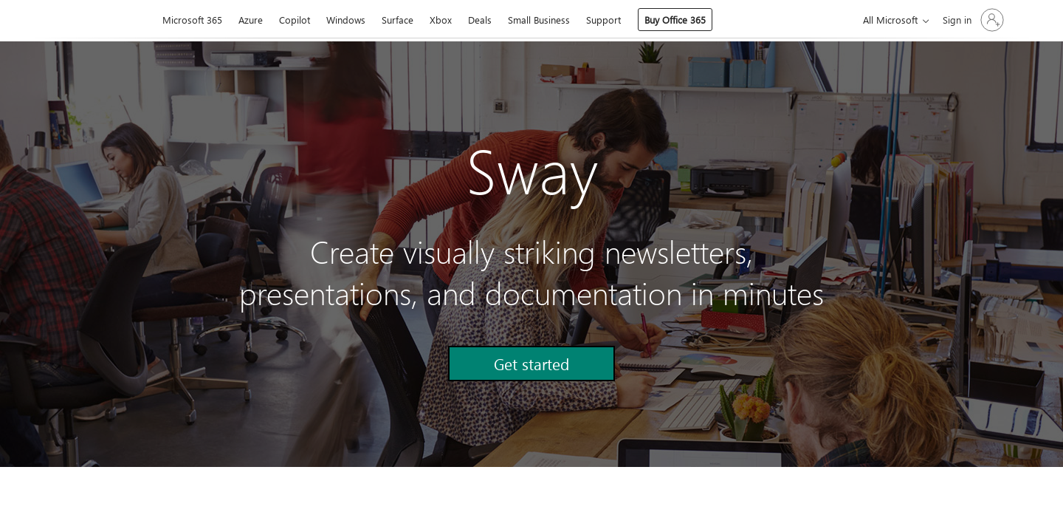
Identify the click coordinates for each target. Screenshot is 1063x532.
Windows (345, 19)
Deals (480, 19)
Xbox (441, 19)
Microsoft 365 (192, 19)
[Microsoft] (103, 21)
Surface (397, 19)
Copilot (294, 19)
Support (603, 19)
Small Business (539, 19)
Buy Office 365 (675, 19)
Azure (250, 19)
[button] (531, 363)
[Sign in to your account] (972, 20)
